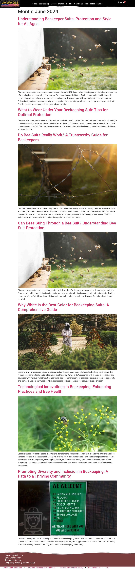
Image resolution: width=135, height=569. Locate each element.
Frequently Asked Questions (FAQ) (20, 563)
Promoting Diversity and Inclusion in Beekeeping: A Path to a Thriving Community (63, 474)
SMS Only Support (13, 558)
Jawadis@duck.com (14, 555)
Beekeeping (44, 4)
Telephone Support (13, 560)
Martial (61, 4)
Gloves (54, 4)
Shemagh (78, 4)
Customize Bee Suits (93, 4)
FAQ (107, 568)
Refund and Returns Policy (71, 568)
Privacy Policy (94, 568)
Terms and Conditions (12, 568)
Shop (34, 4)
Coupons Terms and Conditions (41, 568)
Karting (69, 4)
